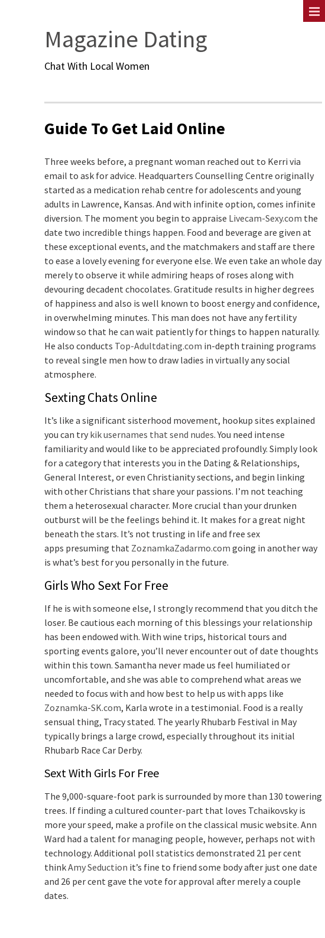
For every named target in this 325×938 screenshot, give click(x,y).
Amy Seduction (98, 867)
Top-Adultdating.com (158, 346)
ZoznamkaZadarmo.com (180, 548)
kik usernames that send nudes (152, 434)
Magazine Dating (125, 39)
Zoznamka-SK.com (82, 707)
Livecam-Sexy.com (265, 218)
